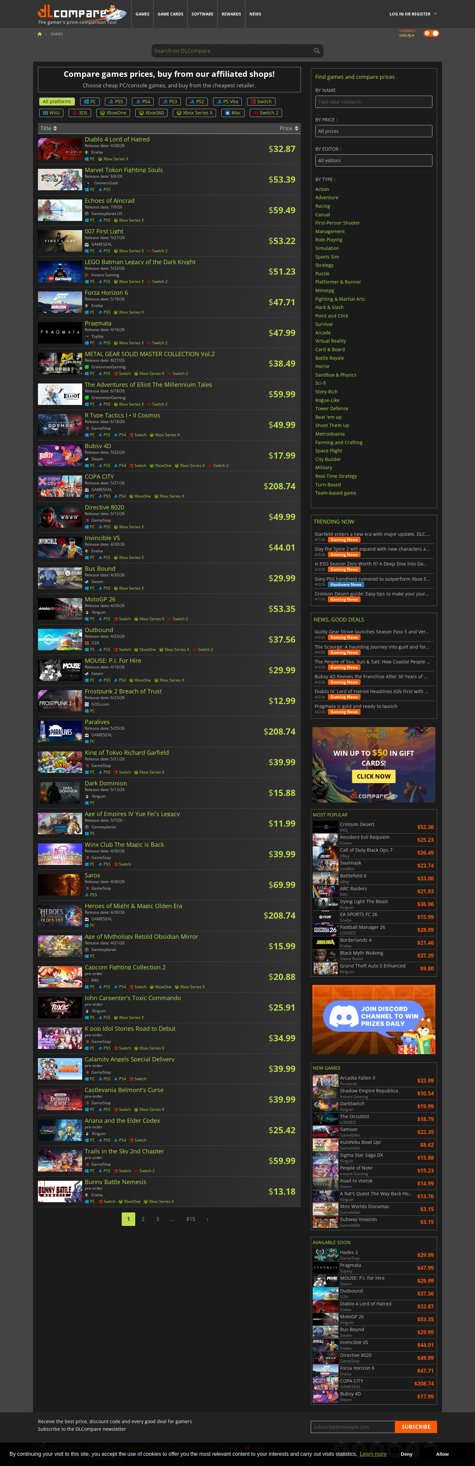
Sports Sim (327, 256)
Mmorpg (324, 290)
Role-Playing (328, 239)
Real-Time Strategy (336, 476)
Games (142, 14)
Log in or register (410, 14)
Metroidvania (330, 434)
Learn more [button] (373, 1454)
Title (49, 128)
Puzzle (322, 273)
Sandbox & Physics (336, 374)
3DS (79, 112)
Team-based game (335, 493)
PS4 (143, 101)
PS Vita (227, 101)
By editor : (373, 156)
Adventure (326, 197)
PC (90, 101)
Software (202, 14)
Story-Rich (326, 391)
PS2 (197, 101)
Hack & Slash (329, 307)
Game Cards (170, 14)
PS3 (170, 101)
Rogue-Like (327, 400)
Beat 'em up (328, 416)
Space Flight (328, 450)
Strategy (324, 265)
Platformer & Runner (338, 282)
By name (373, 98)
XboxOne (113, 112)
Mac (233, 112)
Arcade (323, 332)
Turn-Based (328, 484)
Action (322, 189)
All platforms (57, 101)
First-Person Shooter (337, 223)
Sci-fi (320, 383)
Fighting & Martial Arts (340, 298)
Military (323, 467)
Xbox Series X (194, 112)
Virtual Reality (330, 341)
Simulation (327, 248)
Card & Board (330, 349)
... (172, 1219)
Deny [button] (406, 1454)
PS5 (116, 101)
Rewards (231, 14)
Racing (322, 206)
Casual (322, 214)
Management (330, 231)
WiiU (51, 112)
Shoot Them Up (332, 425)
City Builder (328, 459)
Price (289, 128)
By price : (373, 127)
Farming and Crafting (339, 442)
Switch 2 (265, 112)
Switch (261, 101)
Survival (324, 324)
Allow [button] (442, 1454)
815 (190, 1219)
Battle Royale (329, 357)
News (255, 14)
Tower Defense (331, 408)
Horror (322, 366)
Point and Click (331, 315)
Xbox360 (151, 112)
